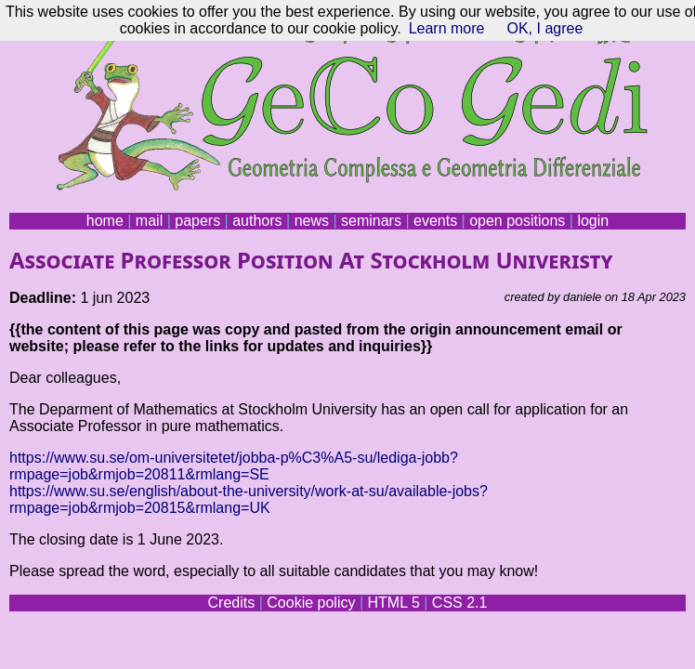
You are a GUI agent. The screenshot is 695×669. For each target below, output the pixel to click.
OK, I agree (544, 28)
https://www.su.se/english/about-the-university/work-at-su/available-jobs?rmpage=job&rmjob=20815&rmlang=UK (248, 499)
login (593, 221)
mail (149, 221)
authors (257, 221)
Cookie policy (311, 602)
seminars (371, 221)
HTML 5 (393, 602)
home (105, 221)
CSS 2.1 (460, 602)
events (435, 221)
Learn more (447, 28)
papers (197, 221)
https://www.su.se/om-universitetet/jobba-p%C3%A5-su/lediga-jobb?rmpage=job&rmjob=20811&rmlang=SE (233, 466)
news (312, 221)
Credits (232, 602)
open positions (517, 221)
